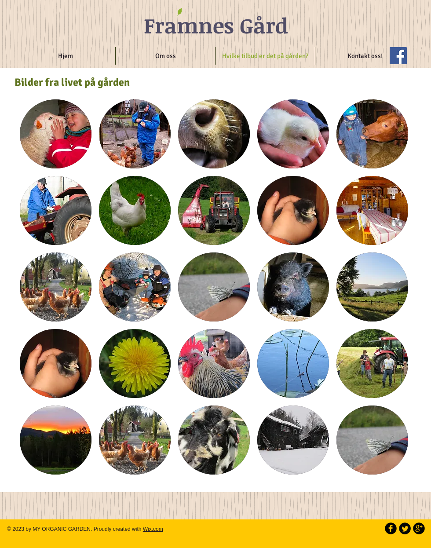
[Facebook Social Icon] (398, 55)
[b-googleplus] (419, 528)
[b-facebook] (391, 528)
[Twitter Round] (405, 528)
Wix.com (153, 529)
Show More (214, 485)
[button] (55, 133)
